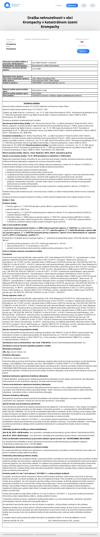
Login (84, 6)
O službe (58, 5)
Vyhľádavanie (92, 6)
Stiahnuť (83, 51)
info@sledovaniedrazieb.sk (48, 534)
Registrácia (72, 5)
